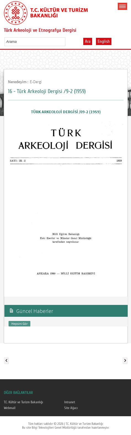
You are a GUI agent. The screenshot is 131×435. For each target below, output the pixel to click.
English (104, 41)
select (66, 41)
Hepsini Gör (19, 323)
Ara (87, 41)
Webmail (9, 408)
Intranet (69, 402)
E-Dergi (36, 81)
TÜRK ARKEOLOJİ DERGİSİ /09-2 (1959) (66, 111)
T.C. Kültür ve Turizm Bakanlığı (23, 402)
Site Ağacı (71, 408)
